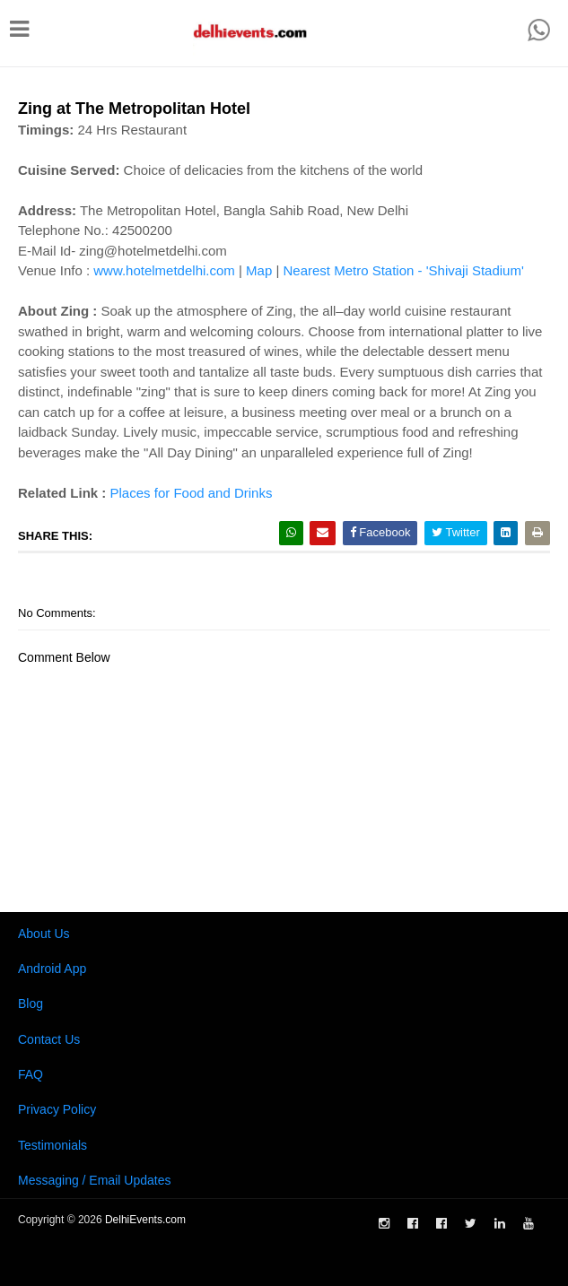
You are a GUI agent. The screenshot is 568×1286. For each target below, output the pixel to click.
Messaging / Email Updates (94, 1180)
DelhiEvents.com (145, 1219)
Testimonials (52, 1145)
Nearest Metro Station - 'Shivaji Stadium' (403, 270)
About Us (44, 933)
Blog (30, 1003)
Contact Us (49, 1039)
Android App (52, 968)
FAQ (30, 1074)
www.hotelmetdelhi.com (164, 270)
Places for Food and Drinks (191, 492)
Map (259, 270)
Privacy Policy (57, 1109)
